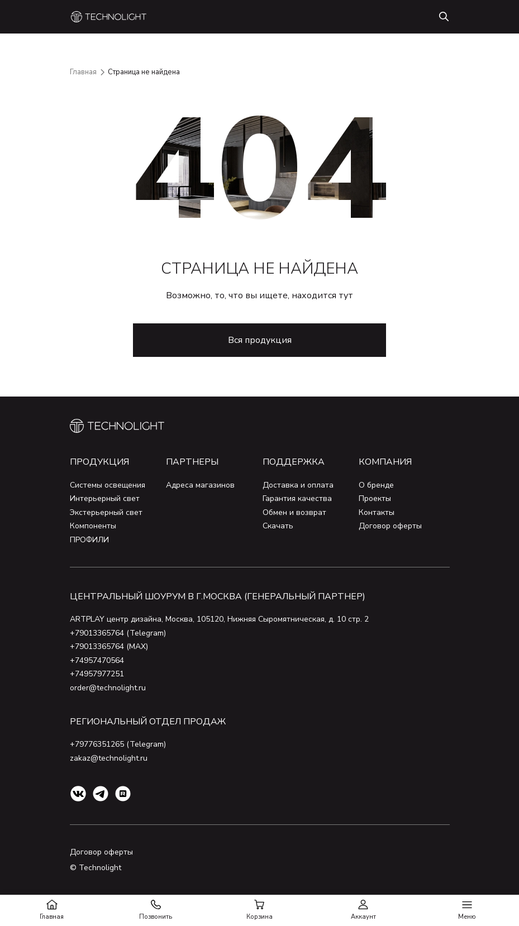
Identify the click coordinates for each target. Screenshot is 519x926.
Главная (83, 72)
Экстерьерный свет (106, 512)
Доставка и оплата (298, 485)
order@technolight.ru (108, 687)
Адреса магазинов (200, 485)
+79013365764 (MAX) (109, 646)
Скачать (278, 526)
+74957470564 (97, 660)
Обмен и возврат (294, 512)
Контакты (376, 512)
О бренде (376, 485)
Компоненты (93, 526)
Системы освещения (107, 485)
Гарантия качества (297, 498)
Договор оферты (390, 526)
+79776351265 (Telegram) (118, 744)
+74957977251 (97, 674)
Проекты (375, 498)
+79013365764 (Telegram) (118, 633)
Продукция (99, 462)
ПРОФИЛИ (89, 539)
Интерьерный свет (105, 498)
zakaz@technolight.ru (108, 758)
